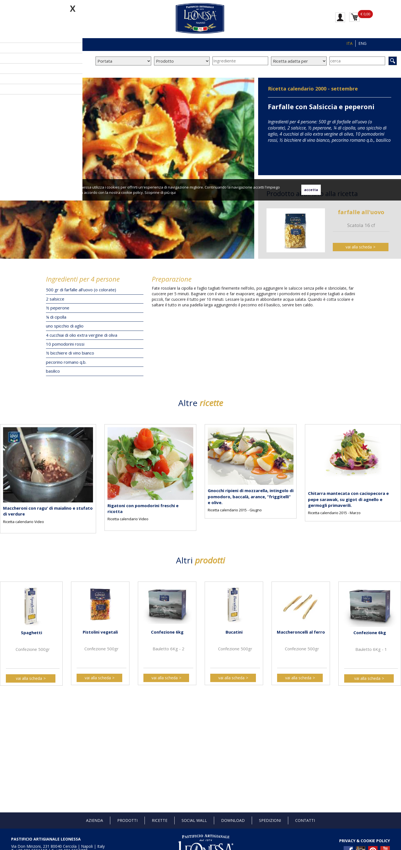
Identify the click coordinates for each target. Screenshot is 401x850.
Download (233, 820)
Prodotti (127, 820)
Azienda (94, 820)
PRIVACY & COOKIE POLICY (364, 840)
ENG (362, 43)
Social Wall (194, 820)
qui (173, 192)
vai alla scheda (359, 247)
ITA (349, 43)
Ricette (159, 820)
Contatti (305, 820)
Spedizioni (270, 820)
